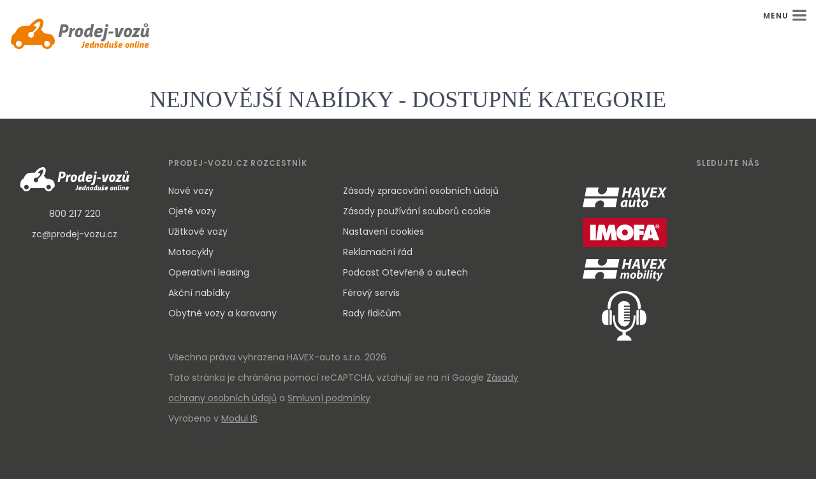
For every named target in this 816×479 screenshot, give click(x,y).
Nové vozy (191, 190)
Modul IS (239, 418)
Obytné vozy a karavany (222, 313)
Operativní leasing (208, 272)
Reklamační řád (377, 252)
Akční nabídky (199, 292)
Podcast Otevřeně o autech (405, 272)
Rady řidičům (372, 313)
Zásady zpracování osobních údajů (421, 190)
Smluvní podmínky (329, 398)
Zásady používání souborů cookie (417, 211)
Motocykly (191, 252)
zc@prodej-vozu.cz (74, 234)
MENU (784, 15)
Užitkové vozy (198, 231)
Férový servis (371, 292)
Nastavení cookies (383, 231)
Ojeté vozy (192, 211)
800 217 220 (75, 213)
